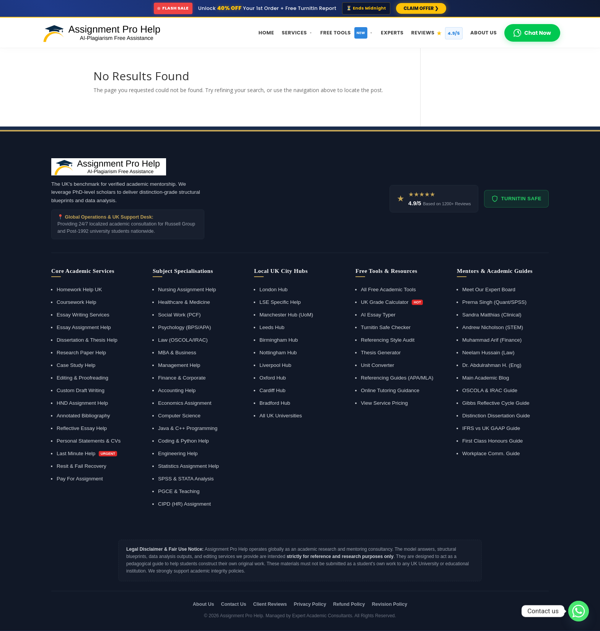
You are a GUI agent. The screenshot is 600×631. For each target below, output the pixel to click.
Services (297, 32)
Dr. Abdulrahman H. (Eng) (492, 365)
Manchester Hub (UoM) (286, 315)
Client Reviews (270, 604)
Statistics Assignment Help (188, 466)
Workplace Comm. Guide (491, 453)
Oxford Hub (272, 378)
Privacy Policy (310, 604)
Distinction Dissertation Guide (496, 416)
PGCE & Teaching (179, 491)
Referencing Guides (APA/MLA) (397, 378)
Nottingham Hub (278, 352)
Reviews (437, 33)
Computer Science (179, 416)
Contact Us (233, 604)
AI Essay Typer (378, 315)
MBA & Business (177, 352)
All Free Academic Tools (388, 289)
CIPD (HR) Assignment (184, 504)
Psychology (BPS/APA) (184, 327)
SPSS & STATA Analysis (186, 479)
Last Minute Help (87, 453)
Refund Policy (349, 604)
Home (266, 32)
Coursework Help (76, 302)
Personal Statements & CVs (89, 441)
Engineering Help (178, 453)
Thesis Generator (381, 352)
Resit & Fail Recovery (81, 466)
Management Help (179, 365)
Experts (392, 32)
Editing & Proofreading (82, 378)
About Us (483, 32)
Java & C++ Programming (187, 428)
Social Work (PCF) (179, 315)
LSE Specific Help (280, 302)
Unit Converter (377, 365)
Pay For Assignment (80, 479)
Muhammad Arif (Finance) (492, 340)
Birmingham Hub (278, 340)
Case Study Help (76, 365)
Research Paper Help (81, 352)
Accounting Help (177, 390)
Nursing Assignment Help (187, 289)
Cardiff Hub (272, 390)
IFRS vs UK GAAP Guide (491, 428)
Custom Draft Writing (80, 390)
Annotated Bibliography (83, 416)
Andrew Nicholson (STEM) (492, 327)
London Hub (273, 289)
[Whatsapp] (578, 611)
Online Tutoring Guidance (390, 390)
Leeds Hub (271, 327)
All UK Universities (280, 416)
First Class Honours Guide (492, 441)
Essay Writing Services (83, 315)
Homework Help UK (79, 289)
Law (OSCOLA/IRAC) (183, 340)
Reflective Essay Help (82, 428)
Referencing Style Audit (387, 340)
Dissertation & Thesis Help (87, 340)
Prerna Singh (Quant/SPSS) (494, 302)
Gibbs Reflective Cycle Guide (496, 403)
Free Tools (346, 33)
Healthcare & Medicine (184, 302)
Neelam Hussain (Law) (488, 352)
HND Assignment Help (82, 403)
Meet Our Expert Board (488, 289)
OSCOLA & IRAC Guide (489, 390)
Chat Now (532, 33)
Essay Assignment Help (84, 327)
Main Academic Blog (485, 378)
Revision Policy (389, 604)
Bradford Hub (274, 403)
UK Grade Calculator (392, 302)
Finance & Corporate (182, 378)
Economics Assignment (185, 403)
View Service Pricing (384, 403)
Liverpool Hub (275, 365)
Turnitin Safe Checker (386, 327)
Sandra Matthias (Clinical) (492, 315)
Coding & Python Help (183, 441)
